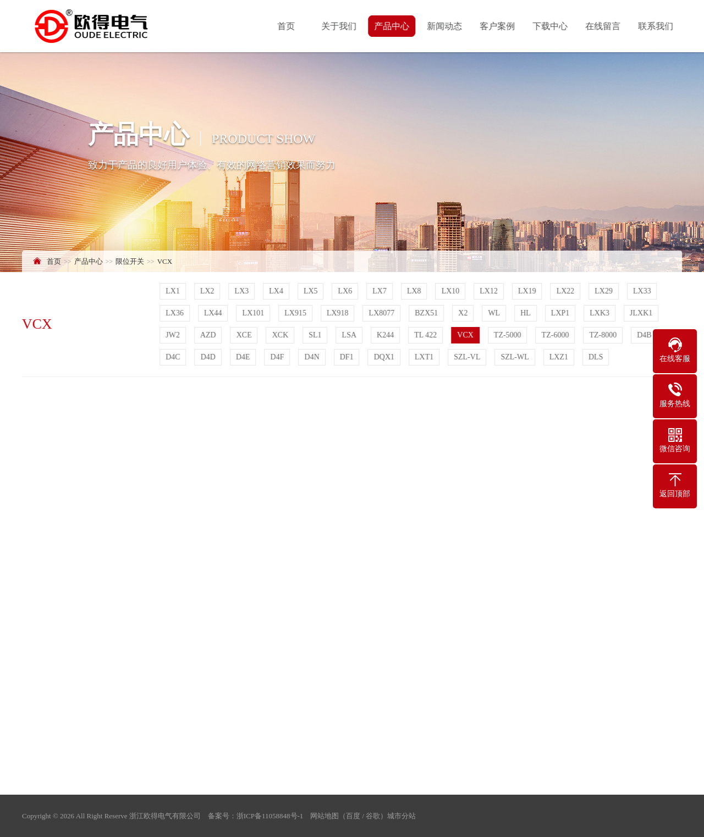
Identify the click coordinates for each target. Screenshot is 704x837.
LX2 (208, 291)
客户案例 (498, 26)
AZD (209, 335)
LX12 (490, 291)
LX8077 (382, 313)
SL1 (316, 335)
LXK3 (600, 313)
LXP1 (561, 313)
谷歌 (373, 816)
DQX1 (385, 357)
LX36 (176, 313)
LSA (350, 335)
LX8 (415, 291)
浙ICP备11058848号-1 (270, 816)
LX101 (254, 313)
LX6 (346, 291)
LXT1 (425, 357)
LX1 (174, 291)
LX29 (605, 291)
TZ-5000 (508, 335)
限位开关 (130, 261)
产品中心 (392, 26)
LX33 (643, 291)
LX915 (296, 313)
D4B (645, 335)
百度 (353, 816)
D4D (208, 357)
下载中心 (551, 26)
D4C (174, 357)
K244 (386, 335)
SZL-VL (468, 357)
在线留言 (604, 26)
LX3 (242, 291)
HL (526, 313)
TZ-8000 (604, 335)
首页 (287, 26)
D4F (278, 357)
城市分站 (401, 816)
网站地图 (324, 816)
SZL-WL (516, 357)
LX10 (451, 291)
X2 (464, 313)
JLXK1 (642, 313)
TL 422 (426, 335)
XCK (281, 335)
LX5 (312, 291)
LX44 (214, 313)
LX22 (566, 291)
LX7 (380, 291)
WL (495, 313)
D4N (312, 357)
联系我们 (656, 26)
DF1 (348, 357)
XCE (244, 335)
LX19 (528, 291)
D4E (244, 357)
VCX (164, 261)
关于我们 (340, 26)
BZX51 (427, 313)
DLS (597, 357)
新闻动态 (445, 26)
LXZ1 (560, 357)
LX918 (339, 313)
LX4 (277, 291)
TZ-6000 (556, 335)
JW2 (174, 335)
